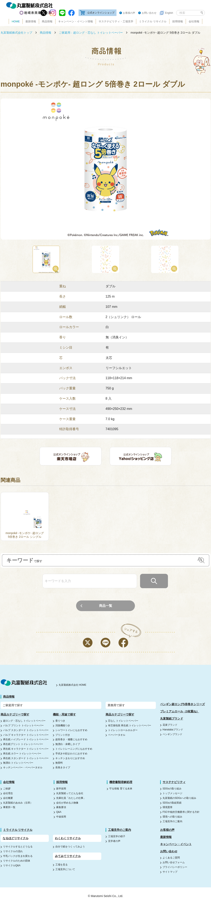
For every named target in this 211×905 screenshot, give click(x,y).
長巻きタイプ (62, 767)
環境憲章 (167, 807)
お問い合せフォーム (174, 862)
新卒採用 (61, 788)
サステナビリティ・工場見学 (116, 21)
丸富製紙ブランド (171, 718)
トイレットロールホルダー (123, 730)
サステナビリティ (174, 782)
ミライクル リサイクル (153, 21)
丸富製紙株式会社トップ (16, 32)
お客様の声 (129, 12)
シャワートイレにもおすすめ (71, 730)
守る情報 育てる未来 (120, 788)
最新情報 (30, 21)
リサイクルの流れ (13, 851)
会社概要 (8, 798)
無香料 (59, 762)
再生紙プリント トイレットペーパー (23, 744)
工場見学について (65, 869)
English (169, 12)
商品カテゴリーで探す (15, 714)
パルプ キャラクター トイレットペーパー (26, 734)
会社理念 (8, 793)
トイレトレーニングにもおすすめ (73, 748)
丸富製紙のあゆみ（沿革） (18, 802)
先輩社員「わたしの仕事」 (71, 798)
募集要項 (61, 807)
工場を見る (61, 864)
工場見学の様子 (116, 836)
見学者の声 (114, 841)
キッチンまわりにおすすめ (70, 758)
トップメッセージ (172, 793)
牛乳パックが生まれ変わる (18, 856)
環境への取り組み (172, 816)
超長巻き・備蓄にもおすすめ (71, 739)
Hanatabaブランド (173, 729)
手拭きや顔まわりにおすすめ (71, 753)
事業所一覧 (9, 807)
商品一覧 (105, 605)
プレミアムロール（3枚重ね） (179, 711)
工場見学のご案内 (172, 821)
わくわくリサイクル (68, 838)
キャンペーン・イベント (176, 844)
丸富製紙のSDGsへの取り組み (179, 798)
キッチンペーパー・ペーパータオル (22, 767)
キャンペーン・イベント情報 (75, 21)
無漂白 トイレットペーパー (18, 762)
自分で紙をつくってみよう (70, 846)
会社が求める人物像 (67, 802)
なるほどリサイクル (16, 838)
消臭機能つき (62, 725)
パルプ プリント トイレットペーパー (23, 725)
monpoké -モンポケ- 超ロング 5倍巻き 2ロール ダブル (165, 32)
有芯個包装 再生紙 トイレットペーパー (129, 725)
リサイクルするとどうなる (18, 846)
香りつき (60, 720)
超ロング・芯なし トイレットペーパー (24, 720)
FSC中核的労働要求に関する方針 (181, 812)
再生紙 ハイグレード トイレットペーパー (26, 739)
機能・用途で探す (64, 714)
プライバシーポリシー (175, 867)
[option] (106, 169)
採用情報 (177, 21)
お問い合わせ (149, 12)
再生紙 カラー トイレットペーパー (22, 753)
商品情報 (47, 21)
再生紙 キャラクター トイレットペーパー (26, 748)
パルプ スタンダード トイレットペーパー (26, 730)
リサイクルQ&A (12, 865)
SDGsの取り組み (172, 788)
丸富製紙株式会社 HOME (72, 684)
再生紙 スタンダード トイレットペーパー (26, 758)
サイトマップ (170, 871)
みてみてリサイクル (68, 856)
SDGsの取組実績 (172, 802)
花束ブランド (170, 724)
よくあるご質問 (171, 857)
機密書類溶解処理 (120, 782)
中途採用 (61, 816)
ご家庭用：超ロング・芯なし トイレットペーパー (91, 32)
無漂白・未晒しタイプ (67, 744)
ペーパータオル (116, 734)
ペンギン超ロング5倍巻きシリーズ (182, 704)
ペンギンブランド (172, 734)
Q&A (58, 812)
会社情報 (194, 21)
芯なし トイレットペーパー (123, 720)
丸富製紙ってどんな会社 (69, 793)
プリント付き (62, 734)
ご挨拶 (6, 788)
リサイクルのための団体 (16, 860)
